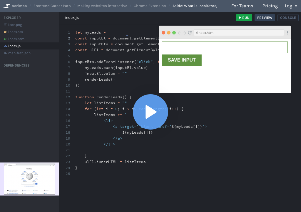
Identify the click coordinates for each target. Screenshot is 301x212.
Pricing (270, 6)
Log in (291, 6)
